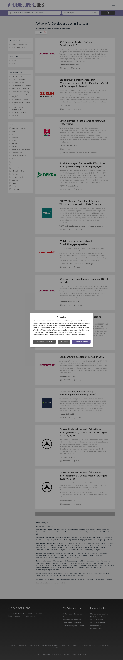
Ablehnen (64, 341)
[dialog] (61, 330)
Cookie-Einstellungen (44, 341)
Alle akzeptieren (81, 341)
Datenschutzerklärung (78, 335)
